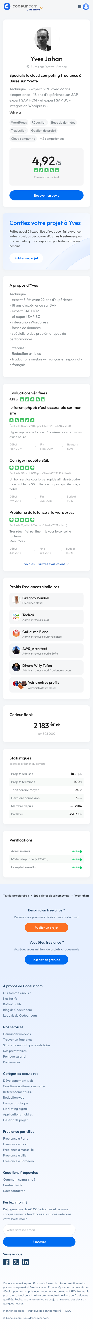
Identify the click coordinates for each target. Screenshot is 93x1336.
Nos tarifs (10, 998)
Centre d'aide (12, 1185)
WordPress (19, 122)
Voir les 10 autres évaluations (46, 564)
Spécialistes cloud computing (51, 895)
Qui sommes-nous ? (17, 993)
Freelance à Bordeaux (18, 1161)
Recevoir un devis (46, 195)
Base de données (63, 122)
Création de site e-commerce (24, 1086)
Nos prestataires (15, 1051)
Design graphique (15, 1103)
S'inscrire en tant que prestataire (26, 1045)
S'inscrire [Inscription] (39, 1242)
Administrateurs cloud (42, 688)
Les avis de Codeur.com (20, 1015)
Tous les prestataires (16, 895)
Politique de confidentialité (44, 1310)
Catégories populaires (20, 1073)
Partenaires (11, 1062)
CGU (68, 1310)
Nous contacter (14, 1191)
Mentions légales (13, 1310)
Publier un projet (26, 258)
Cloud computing (23, 138)
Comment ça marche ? (19, 1179)
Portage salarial (14, 1056)
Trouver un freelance (18, 1039)
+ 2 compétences (52, 138)
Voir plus (15, 112)
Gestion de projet (43, 130)
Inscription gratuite (46, 960)
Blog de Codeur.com (17, 1010)
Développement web (18, 1080)
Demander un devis (17, 1034)
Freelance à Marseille (18, 1150)
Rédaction (39, 122)
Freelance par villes (18, 1131)
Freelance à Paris (15, 1138)
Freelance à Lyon (15, 1144)
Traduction (18, 130)
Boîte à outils (12, 1004)
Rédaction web (13, 1097)
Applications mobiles (18, 1114)
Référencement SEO (18, 1092)
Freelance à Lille (15, 1155)
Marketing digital (15, 1109)
